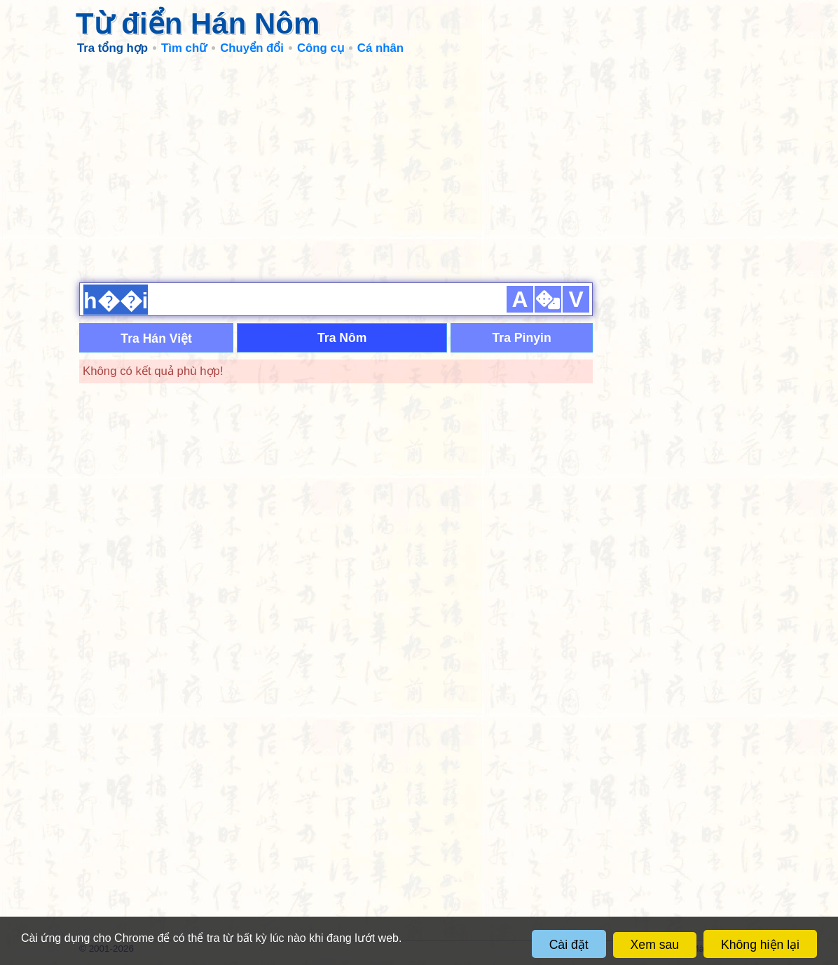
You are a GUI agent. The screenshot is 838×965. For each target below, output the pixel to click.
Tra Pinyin (522, 338)
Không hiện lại (760, 945)
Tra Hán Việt (156, 338)
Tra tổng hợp (112, 48)
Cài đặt (569, 945)
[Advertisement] (419, 168)
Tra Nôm (341, 338)
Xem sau (655, 945)
